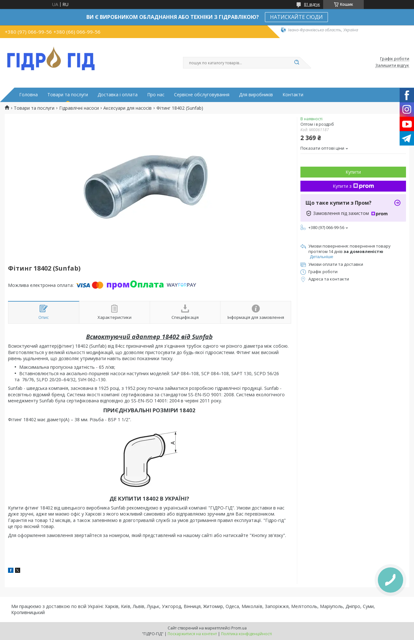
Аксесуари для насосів (127, 108)
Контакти (293, 94)
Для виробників (256, 94)
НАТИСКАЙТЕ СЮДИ (296, 16)
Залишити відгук (392, 65)
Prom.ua (239, 628)
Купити (353, 172)
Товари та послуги (67, 94)
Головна (28, 94)
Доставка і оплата (118, 94)
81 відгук (312, 4)
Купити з (353, 186)
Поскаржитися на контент (192, 633)
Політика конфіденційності (246, 633)
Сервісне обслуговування (201, 94)
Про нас (155, 94)
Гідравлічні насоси (79, 108)
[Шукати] (296, 62)
